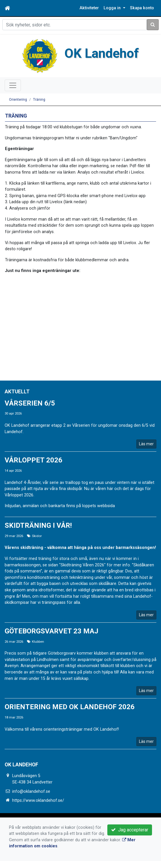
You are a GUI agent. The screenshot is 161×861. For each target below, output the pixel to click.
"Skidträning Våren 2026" (82, 565)
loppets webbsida (98, 505)
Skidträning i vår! (38, 525)
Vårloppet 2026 (33, 460)
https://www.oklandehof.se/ (38, 800)
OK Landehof (101, 53)
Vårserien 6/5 (30, 403)
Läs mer (146, 444)
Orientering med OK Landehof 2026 (70, 707)
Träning (39, 100)
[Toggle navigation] (13, 85)
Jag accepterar (129, 830)
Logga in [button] (113, 8)
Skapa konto (142, 8)
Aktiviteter (89, 8)
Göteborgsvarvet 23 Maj (51, 631)
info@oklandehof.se (31, 791)
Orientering (18, 100)
